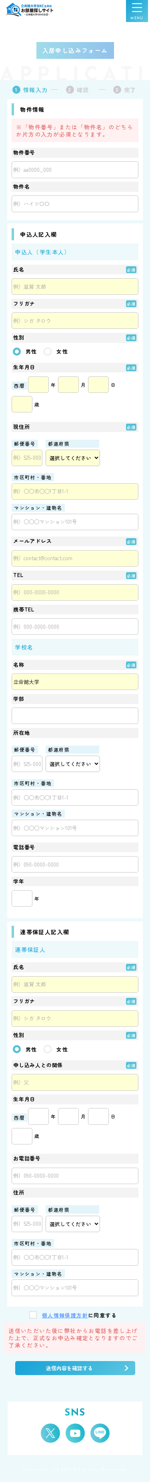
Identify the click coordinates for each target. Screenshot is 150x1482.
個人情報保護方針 (65, 1315)
